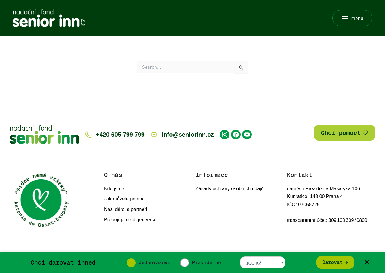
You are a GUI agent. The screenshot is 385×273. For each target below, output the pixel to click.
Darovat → (335, 262)
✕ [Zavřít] (367, 262)
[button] (352, 18)
